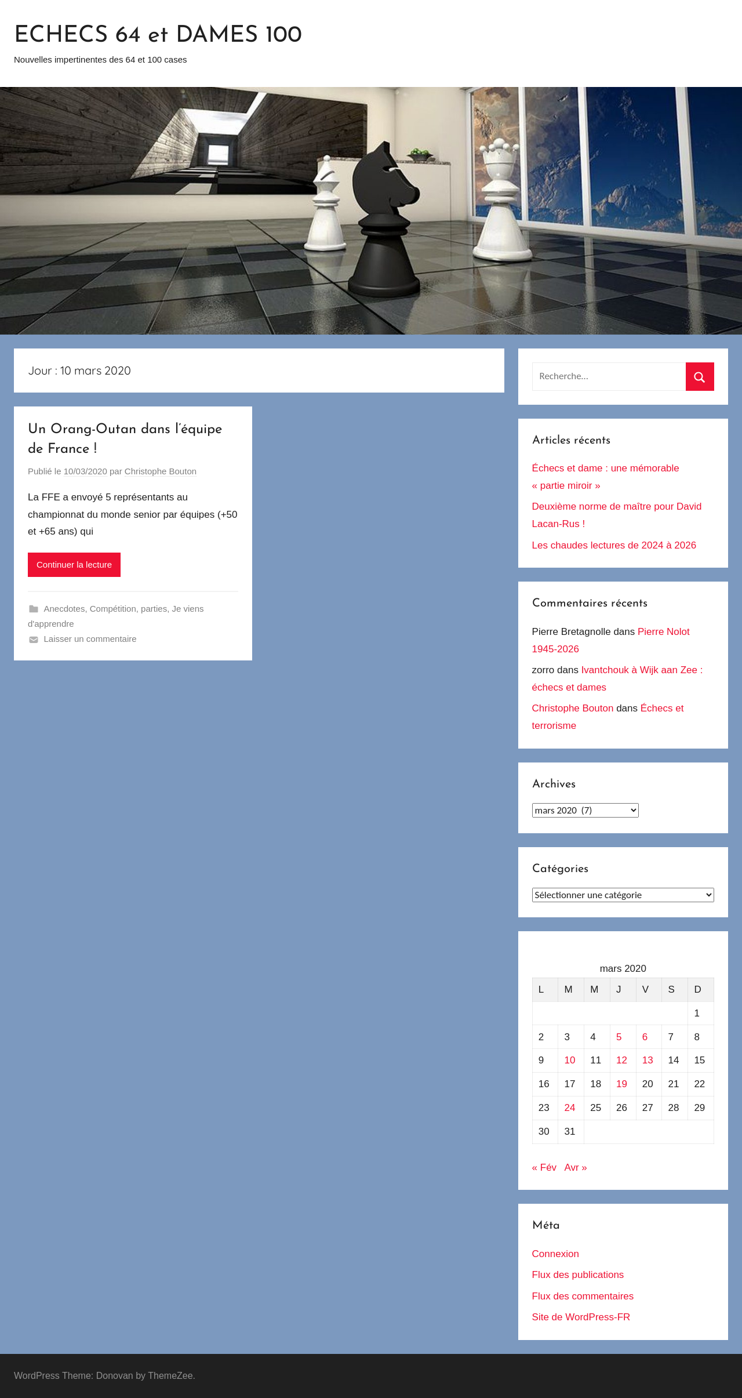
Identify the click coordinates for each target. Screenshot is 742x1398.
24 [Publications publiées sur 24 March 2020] (570, 1107)
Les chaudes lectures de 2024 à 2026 (614, 545)
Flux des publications (578, 1274)
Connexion (555, 1253)
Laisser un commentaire (90, 639)
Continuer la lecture (74, 564)
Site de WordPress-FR (581, 1317)
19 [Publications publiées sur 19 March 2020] (621, 1084)
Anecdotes (64, 608)
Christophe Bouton (161, 471)
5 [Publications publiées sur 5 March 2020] (618, 1037)
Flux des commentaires (583, 1296)
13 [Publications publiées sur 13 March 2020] (647, 1060)
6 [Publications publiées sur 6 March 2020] (645, 1037)
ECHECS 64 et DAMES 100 (158, 36)
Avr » (575, 1167)
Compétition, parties (128, 608)
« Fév (544, 1167)
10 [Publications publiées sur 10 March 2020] (570, 1060)
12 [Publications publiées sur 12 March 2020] (621, 1060)
